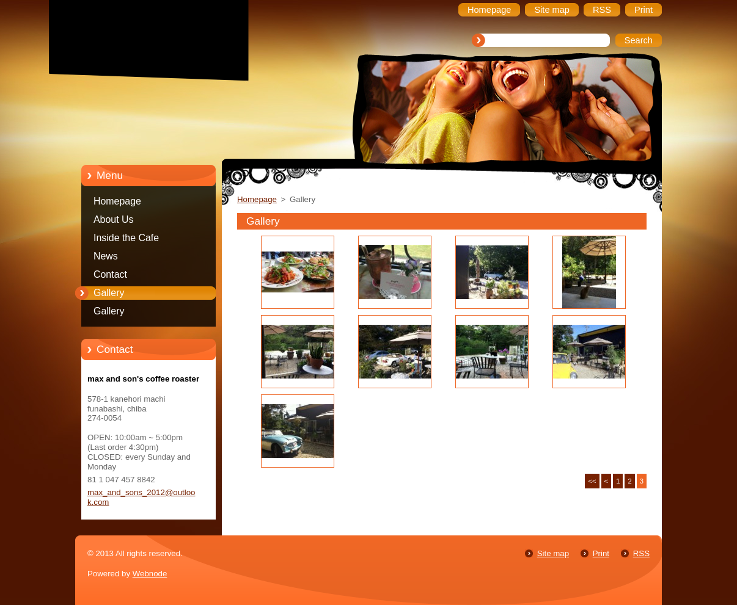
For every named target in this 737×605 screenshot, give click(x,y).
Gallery (109, 293)
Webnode (150, 573)
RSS (641, 553)
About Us (114, 219)
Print (601, 553)
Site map (553, 553)
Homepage (117, 201)
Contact (110, 274)
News (106, 256)
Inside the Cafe (126, 238)
